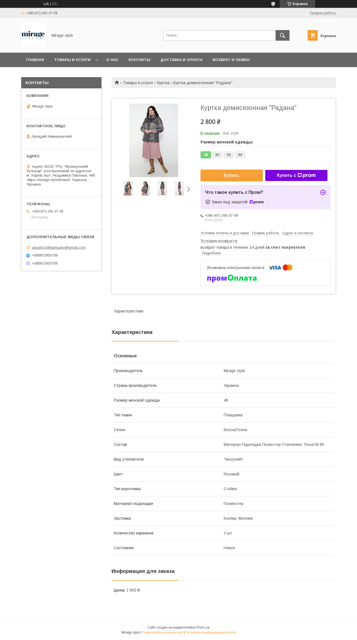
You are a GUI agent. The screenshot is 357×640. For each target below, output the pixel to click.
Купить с (296, 175)
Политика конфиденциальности (210, 632)
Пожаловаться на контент (162, 632)
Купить (232, 175)
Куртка (163, 82)
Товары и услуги (72, 60)
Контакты (139, 60)
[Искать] (283, 35)
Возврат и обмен (231, 60)
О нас (112, 60)
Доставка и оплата (181, 60)
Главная (35, 60)
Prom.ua (202, 627)
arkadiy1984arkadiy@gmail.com (59, 247)
